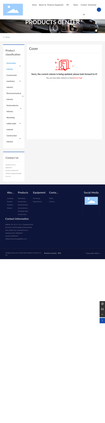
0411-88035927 (13, 170)
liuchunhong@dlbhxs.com (19, 239)
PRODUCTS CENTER (52, 22)
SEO (59, 253)
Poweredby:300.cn (93, 253)
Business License (50, 253)
